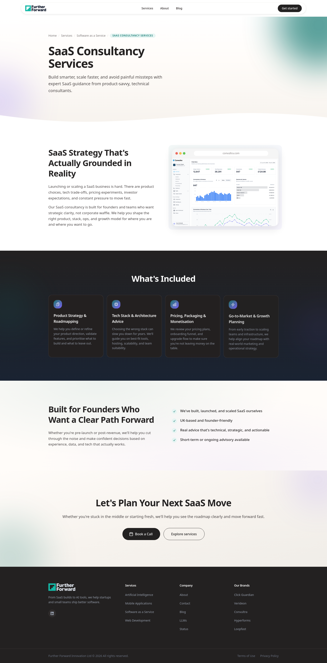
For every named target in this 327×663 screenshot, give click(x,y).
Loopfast (240, 629)
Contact (185, 603)
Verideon (240, 603)
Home (52, 36)
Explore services (184, 534)
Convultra (241, 612)
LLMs (183, 620)
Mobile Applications (138, 603)
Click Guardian (244, 595)
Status (184, 629)
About (164, 8)
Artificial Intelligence (139, 595)
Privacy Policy (269, 656)
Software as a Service (91, 36)
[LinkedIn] (52, 613)
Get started (290, 8)
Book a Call (140, 534)
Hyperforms (242, 620)
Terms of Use (246, 656)
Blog (179, 8)
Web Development (137, 620)
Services (147, 8)
